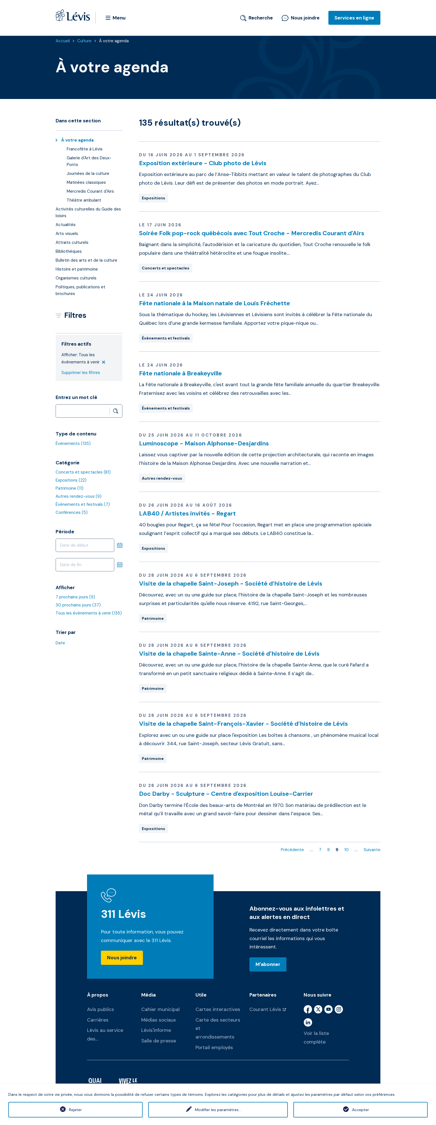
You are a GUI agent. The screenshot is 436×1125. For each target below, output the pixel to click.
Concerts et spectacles (83, 472)
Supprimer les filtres (80, 372)
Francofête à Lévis (85, 149)
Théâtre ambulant (84, 200)
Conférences (72, 512)
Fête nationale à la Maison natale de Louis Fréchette (214, 303)
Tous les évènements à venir (89, 613)
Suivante (372, 850)
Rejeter (75, 1109)
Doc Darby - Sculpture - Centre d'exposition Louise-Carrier (226, 794)
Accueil (63, 41)
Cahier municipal (160, 1009)
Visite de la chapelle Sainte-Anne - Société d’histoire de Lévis (229, 654)
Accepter (360, 1109)
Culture (84, 41)
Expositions (71, 480)
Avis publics (100, 1009)
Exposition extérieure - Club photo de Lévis (202, 163)
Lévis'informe (156, 1030)
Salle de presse (158, 1041)
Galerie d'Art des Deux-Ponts (89, 161)
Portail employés (214, 1047)
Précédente (292, 850)
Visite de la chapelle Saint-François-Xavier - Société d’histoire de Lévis (243, 724)
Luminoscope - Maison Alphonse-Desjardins (204, 443)
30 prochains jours (78, 605)
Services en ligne (354, 18)
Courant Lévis (265, 1009)
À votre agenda (114, 41)
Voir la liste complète (316, 1037)
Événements (73, 443)
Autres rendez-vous (78, 496)
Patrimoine (69, 488)
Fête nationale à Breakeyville (180, 373)
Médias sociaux (158, 1020)
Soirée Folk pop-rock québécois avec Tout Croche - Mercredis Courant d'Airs (251, 233)
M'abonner (268, 964)
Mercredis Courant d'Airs (90, 191)
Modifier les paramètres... (218, 1109)
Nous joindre (300, 18)
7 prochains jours (75, 597)
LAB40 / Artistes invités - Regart (187, 513)
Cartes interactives (217, 1009)
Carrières (97, 1020)
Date (60, 643)
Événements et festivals (83, 504)
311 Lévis (123, 914)
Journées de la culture (88, 173)
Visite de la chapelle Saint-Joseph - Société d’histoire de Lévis (230, 583)
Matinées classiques (86, 182)
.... (311, 850)
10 (346, 850)
